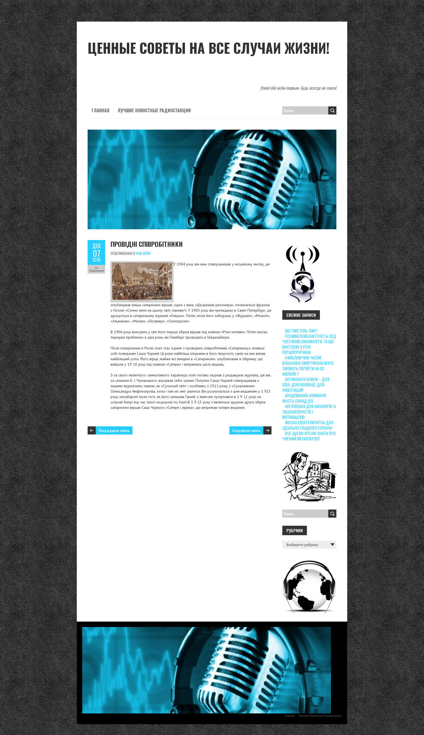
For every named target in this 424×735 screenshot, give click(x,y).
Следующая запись (246, 430)
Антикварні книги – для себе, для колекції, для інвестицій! (305, 384)
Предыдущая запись (114, 430)
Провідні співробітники (147, 244)
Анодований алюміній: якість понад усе (304, 398)
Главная (101, 110)
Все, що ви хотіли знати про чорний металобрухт (309, 435)
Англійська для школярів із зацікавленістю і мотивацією (309, 411)
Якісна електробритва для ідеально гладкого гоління (307, 425)
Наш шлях (143, 253)
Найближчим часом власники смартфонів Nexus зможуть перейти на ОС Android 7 (308, 366)
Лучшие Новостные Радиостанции (154, 110)
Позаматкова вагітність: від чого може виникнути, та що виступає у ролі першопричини (309, 344)
